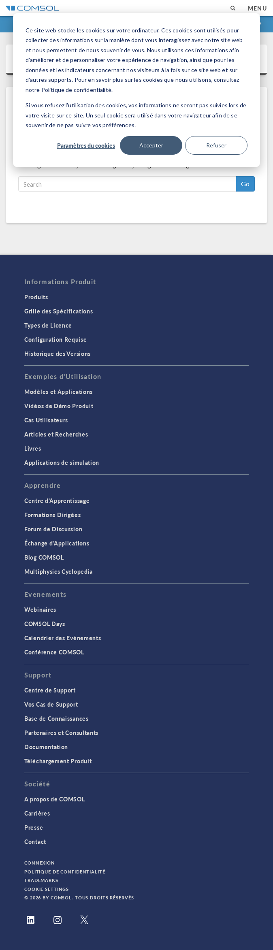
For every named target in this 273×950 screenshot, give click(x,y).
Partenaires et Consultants (61, 732)
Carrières (37, 813)
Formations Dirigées (52, 515)
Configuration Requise (55, 339)
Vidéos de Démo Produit (58, 406)
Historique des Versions (57, 353)
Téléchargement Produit (58, 761)
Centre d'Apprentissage (57, 500)
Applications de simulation (61, 462)
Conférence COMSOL (54, 652)
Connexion (39, 863)
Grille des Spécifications (58, 311)
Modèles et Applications (58, 392)
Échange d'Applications (56, 543)
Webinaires (40, 609)
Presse (33, 827)
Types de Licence (48, 325)
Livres (32, 448)
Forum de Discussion (53, 529)
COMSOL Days (44, 624)
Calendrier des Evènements (62, 638)
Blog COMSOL (44, 557)
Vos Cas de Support (51, 704)
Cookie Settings (46, 889)
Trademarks (41, 880)
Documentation (46, 747)
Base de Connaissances (56, 718)
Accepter (151, 145)
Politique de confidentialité (64, 872)
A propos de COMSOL (54, 799)
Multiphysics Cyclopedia (58, 571)
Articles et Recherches (56, 434)
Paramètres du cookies (86, 145)
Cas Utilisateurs (46, 420)
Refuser (216, 145)
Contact (35, 841)
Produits (36, 297)
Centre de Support (50, 690)
